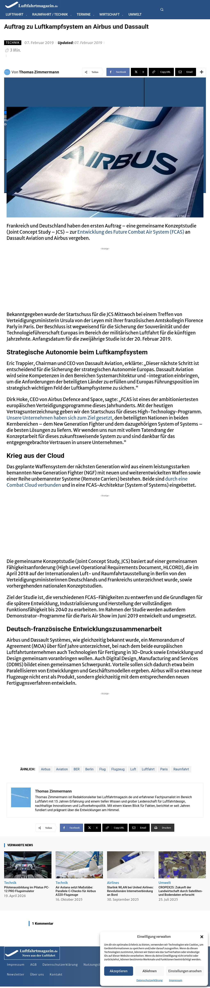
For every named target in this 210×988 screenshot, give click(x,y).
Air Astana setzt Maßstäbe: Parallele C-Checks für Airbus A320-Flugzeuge (76, 891)
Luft (133, 769)
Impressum (175, 980)
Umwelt (165, 882)
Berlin (89, 769)
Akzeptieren (119, 971)
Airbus (45, 769)
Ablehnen (150, 971)
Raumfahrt (181, 769)
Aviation (62, 769)
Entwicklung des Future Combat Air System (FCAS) (130, 232)
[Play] (74, 94)
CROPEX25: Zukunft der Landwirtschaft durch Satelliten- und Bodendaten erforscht (181, 891)
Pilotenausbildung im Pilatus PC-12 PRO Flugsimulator (26, 889)
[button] (202, 937)
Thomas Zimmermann (39, 72)
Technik (12, 42)
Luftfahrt (148, 769)
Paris (164, 769)
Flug (102, 769)
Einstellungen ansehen (185, 971)
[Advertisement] (105, 279)
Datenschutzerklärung (149, 980)
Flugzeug (118, 769)
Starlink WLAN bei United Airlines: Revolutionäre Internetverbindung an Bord (130, 891)
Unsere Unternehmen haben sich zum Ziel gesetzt (59, 418)
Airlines (113, 882)
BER (77, 769)
